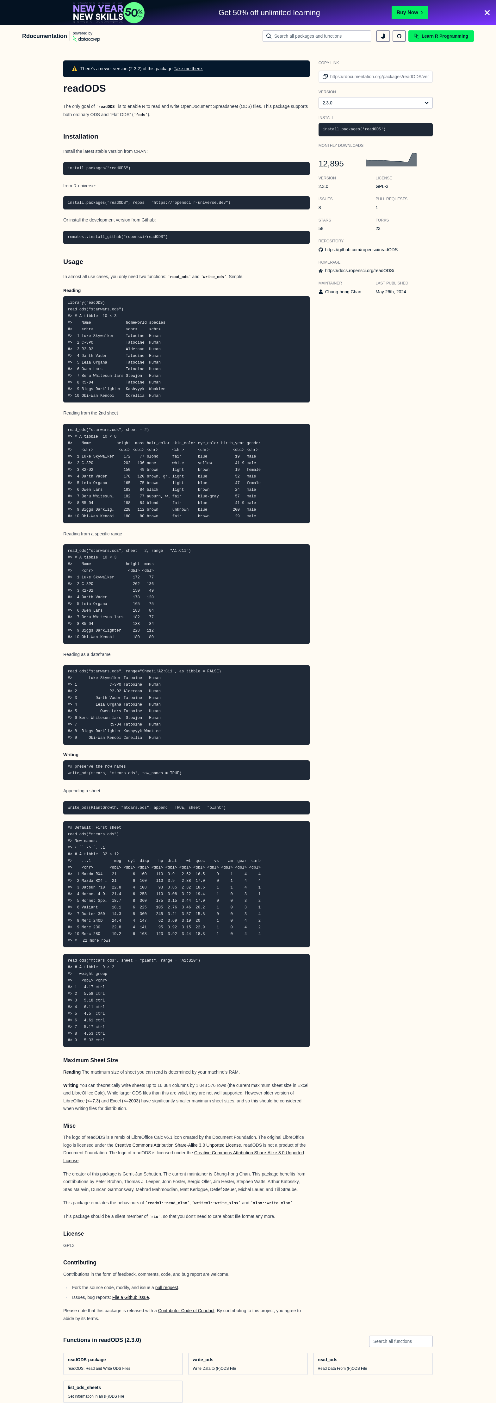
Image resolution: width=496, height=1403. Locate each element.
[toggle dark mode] (383, 36)
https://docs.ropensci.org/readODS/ (359, 270)
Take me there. (188, 68)
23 (378, 228)
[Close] (487, 12)
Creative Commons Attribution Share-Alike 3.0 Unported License (178, 1145)
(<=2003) (131, 1100)
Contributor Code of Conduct (186, 1310)
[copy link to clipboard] (324, 77)
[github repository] (399, 36)
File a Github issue (130, 1297)
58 (321, 228)
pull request (166, 1287)
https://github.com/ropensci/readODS (361, 249)
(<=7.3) (93, 1100)
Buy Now (410, 12)
